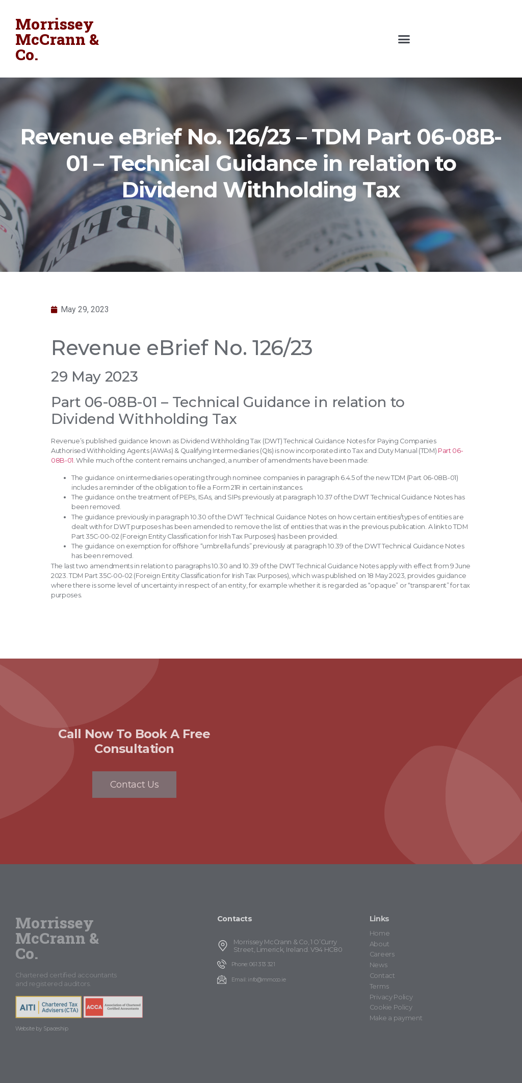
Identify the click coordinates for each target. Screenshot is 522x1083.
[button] (403, 38)
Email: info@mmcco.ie (258, 979)
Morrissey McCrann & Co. (57, 39)
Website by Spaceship (41, 1028)
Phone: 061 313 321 (253, 964)
